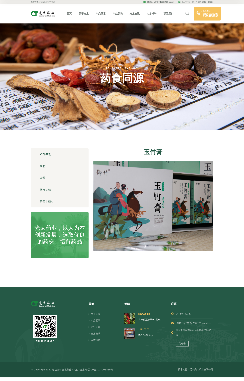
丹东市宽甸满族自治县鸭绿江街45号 (193, 336)
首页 (69, 13)
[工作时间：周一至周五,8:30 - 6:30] (195, 2)
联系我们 (169, 13)
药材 (43, 167)
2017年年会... (145, 338)
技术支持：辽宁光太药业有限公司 (195, 373)
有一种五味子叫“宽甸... (150, 323)
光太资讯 (135, 13)
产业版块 (118, 13)
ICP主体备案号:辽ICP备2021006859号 (92, 373)
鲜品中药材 (47, 204)
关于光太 (84, 13)
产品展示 (101, 13)
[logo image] (43, 13)
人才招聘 (152, 13)
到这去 (182, 347)
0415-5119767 (183, 317)
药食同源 (46, 192)
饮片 (43, 179)
